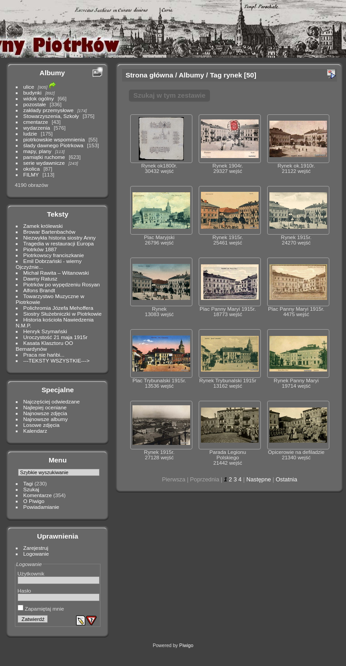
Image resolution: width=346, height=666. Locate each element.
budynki (32, 92)
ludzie (30, 133)
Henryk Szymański (45, 331)
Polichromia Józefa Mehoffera (58, 308)
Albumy (52, 73)
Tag (216, 75)
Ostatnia (286, 479)
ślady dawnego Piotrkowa (53, 145)
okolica (31, 169)
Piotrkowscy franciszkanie (53, 255)
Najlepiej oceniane (45, 407)
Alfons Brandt (39, 290)
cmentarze (35, 122)
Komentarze (37, 495)
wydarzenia (36, 128)
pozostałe (34, 104)
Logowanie (36, 554)
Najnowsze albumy (45, 419)
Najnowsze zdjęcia (45, 413)
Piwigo (186, 645)
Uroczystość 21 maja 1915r (55, 337)
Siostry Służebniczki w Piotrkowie (62, 314)
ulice (28, 87)
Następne (258, 479)
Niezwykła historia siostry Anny (59, 237)
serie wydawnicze (44, 163)
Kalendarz (35, 431)
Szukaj (31, 489)
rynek (232, 75)
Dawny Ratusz (40, 278)
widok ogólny (38, 98)
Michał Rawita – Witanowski (56, 273)
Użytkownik (31, 573)
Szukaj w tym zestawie (169, 95)
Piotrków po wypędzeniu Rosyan (61, 284)
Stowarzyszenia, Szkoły (51, 116)
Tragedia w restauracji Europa (58, 243)
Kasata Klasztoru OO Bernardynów (44, 346)
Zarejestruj (36, 548)
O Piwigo (34, 501)
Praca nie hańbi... (44, 355)
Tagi (28, 483)
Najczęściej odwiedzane (51, 401)
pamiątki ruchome (44, 157)
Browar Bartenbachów (49, 232)
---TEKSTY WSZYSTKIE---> (56, 360)
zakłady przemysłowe (48, 110)
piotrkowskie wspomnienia (54, 139)
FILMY (31, 174)
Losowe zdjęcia (41, 425)
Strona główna (149, 75)
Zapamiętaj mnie (41, 609)
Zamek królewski (43, 226)
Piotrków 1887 (40, 249)
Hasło (24, 591)
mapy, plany (37, 151)
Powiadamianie (41, 507)
